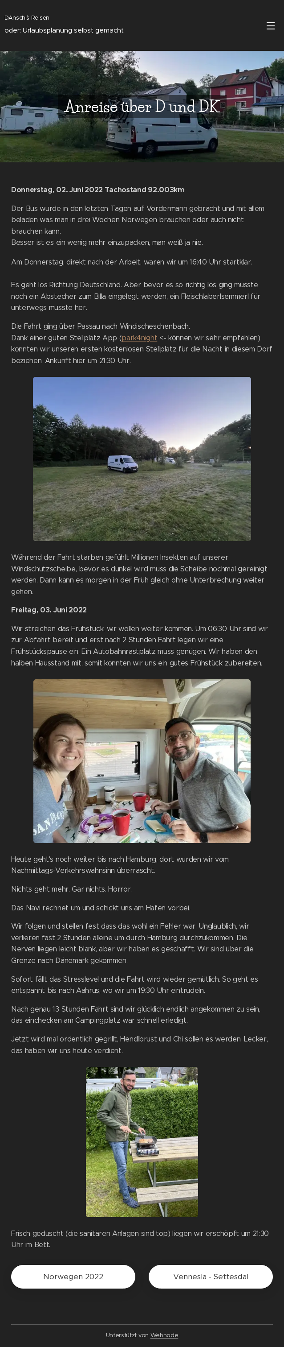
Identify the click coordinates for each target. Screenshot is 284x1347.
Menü (271, 25)
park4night (139, 338)
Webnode (164, 1335)
